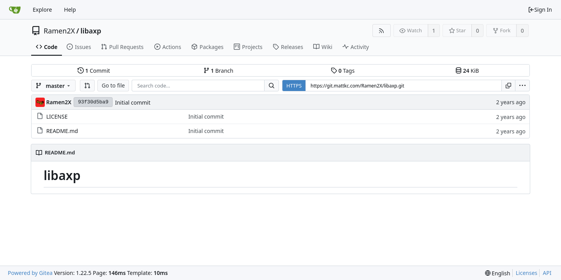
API (547, 272)
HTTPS (294, 85)
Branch (218, 70)
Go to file (113, 85)
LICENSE (57, 116)
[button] (87, 85)
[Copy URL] (508, 85)
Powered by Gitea (30, 272)
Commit (94, 70)
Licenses (527, 272)
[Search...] (271, 85)
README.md (62, 131)
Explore (42, 9)
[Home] (15, 10)
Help (70, 9)
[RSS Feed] (381, 30)
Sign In (540, 9)
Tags (343, 70)
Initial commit (132, 102)
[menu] (522, 85)
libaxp (90, 31)
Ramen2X (59, 31)
